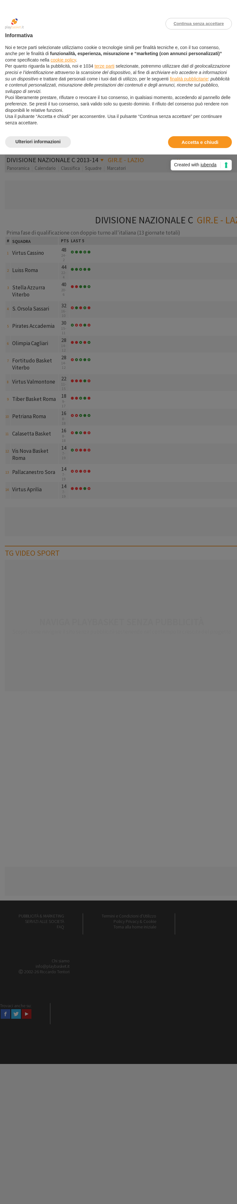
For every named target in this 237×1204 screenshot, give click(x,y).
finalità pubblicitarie (189, 78)
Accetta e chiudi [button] (200, 142)
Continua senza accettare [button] (199, 23)
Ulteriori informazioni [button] (38, 141)
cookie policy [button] (63, 59)
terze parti (104, 66)
